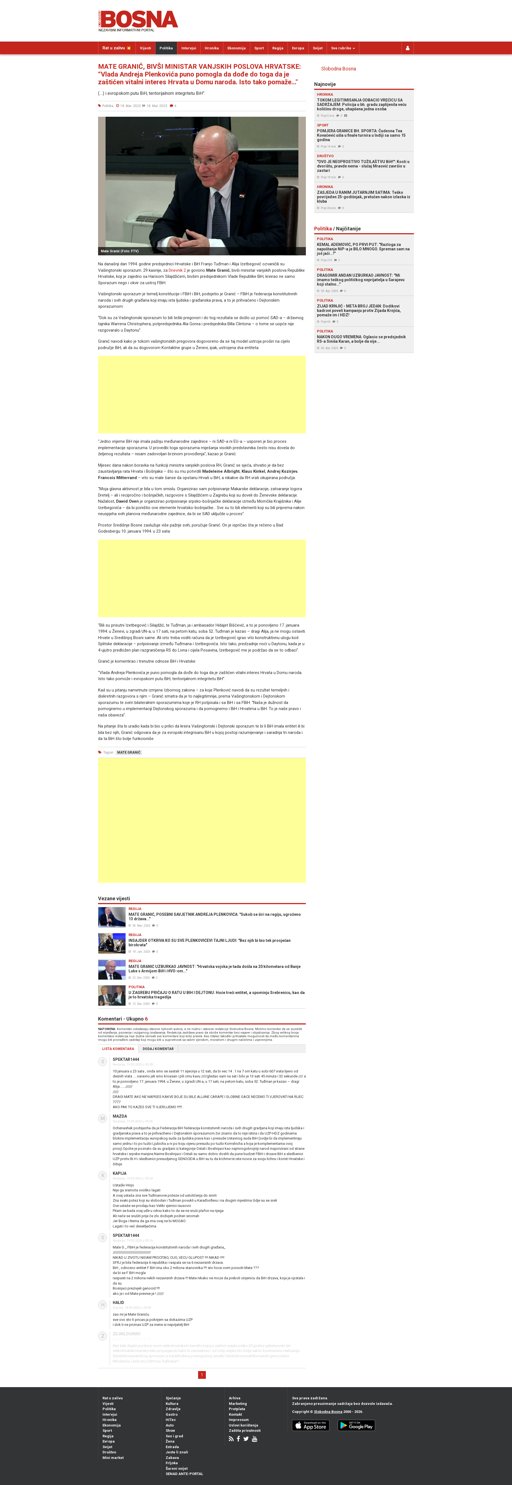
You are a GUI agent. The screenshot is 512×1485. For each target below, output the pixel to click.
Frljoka (172, 1463)
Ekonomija (236, 48)
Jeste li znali (177, 1452)
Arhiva (234, 1398)
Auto (170, 1425)
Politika (166, 48)
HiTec (171, 1420)
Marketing (238, 1404)
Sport (259, 48)
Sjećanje (173, 1398)
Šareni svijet (177, 1468)
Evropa (298, 48)
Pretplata (237, 1409)
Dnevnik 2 (177, 270)
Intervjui (188, 48)
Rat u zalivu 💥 (117, 47)
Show (170, 1430)
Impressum (239, 1420)
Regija (277, 48)
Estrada (172, 1447)
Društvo (109, 1452)
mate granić (128, 752)
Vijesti (145, 48)
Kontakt (235, 1414)
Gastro (172, 1414)
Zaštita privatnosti (245, 1430)
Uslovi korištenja (243, 1425)
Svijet (317, 48)
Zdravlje (173, 1409)
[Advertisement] (202, 394)
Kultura (172, 1404)
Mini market (113, 1458)
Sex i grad (174, 1436)
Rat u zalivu (113, 1398)
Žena (170, 1441)
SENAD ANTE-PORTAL (184, 1474)
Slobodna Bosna (338, 69)
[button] (300, 121)
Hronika (212, 48)
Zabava (172, 1458)
